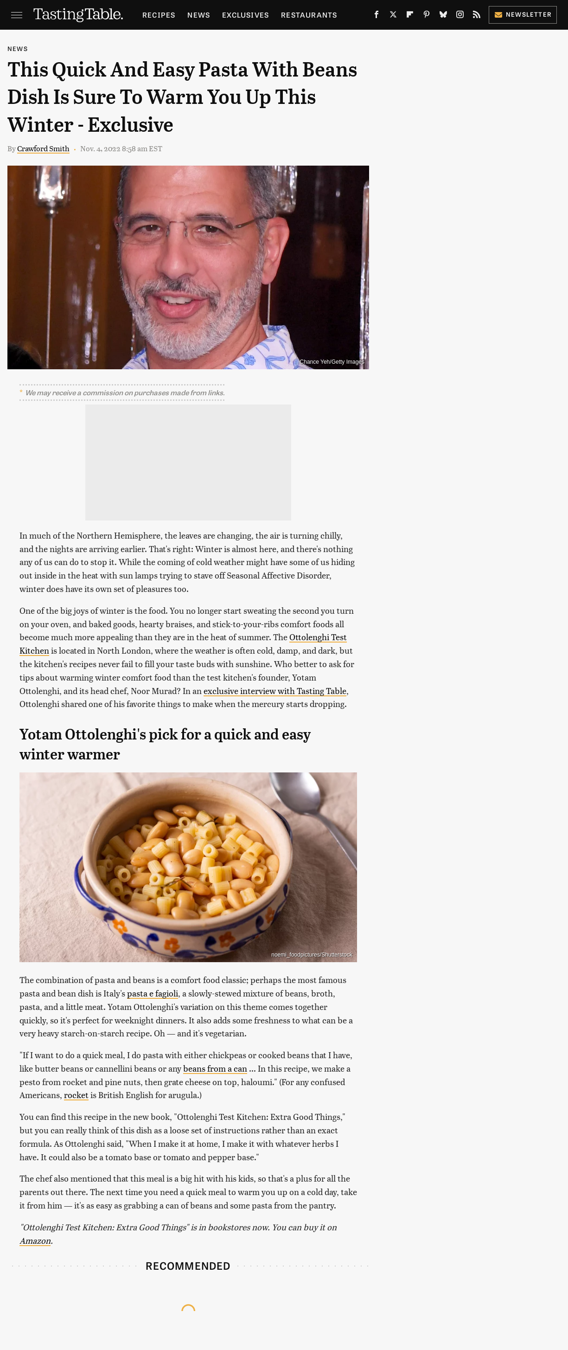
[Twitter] (393, 16)
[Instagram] (460, 16)
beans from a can (215, 1068)
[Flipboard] (410, 16)
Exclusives (245, 14)
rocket (76, 1094)
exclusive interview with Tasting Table (275, 690)
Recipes (158, 14)
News (198, 14)
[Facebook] (376, 16)
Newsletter (523, 14)
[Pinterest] (426, 16)
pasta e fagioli (152, 993)
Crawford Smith (43, 148)
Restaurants (309, 14)
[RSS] (476, 16)
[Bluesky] (443, 16)
